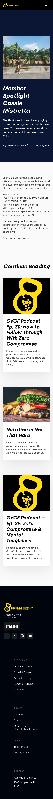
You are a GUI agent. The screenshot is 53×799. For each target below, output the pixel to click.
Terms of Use (21, 747)
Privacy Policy (21, 752)
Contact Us (20, 720)
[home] (11, 5)
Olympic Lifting (22, 678)
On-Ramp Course (23, 666)
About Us (19, 714)
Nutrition (19, 689)
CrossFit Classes (23, 672)
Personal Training (23, 684)
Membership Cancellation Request (26, 727)
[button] (46, 5)
